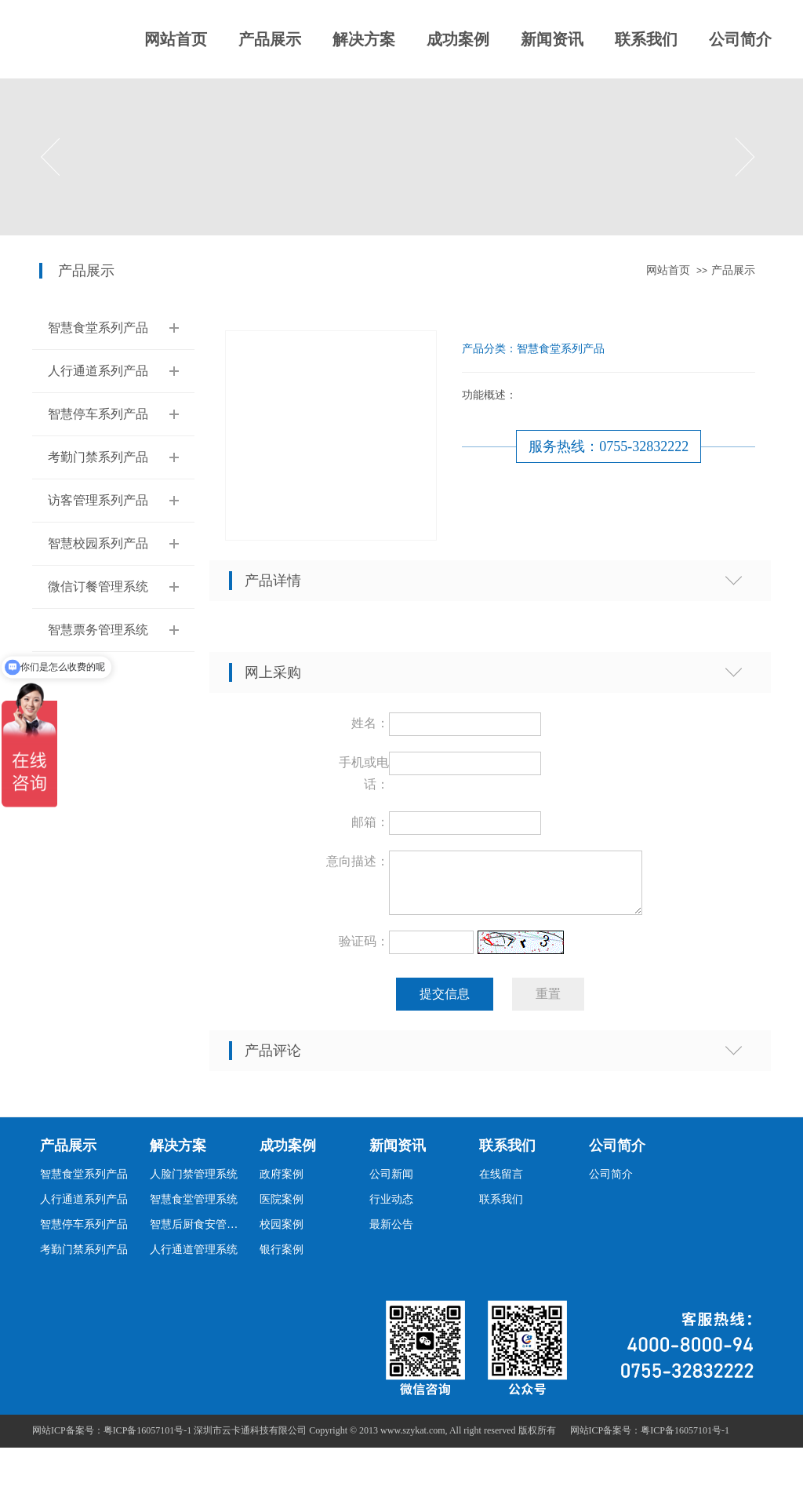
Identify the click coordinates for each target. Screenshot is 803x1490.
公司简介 (740, 39)
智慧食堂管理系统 (194, 1209)
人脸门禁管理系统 (194, 1183)
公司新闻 (391, 1183)
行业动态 (391, 1209)
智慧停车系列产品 (98, 414)
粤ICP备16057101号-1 (685, 1439)
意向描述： (357, 861)
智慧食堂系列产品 (98, 327)
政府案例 (281, 1183)
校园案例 (281, 1234)
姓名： (370, 723)
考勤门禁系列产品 (98, 457)
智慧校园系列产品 (98, 543)
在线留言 (501, 1183)
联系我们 (646, 39)
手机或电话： (364, 773)
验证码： (364, 950)
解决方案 (363, 39)
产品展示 (269, 39)
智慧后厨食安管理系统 (198, 1234)
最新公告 (391, 1234)
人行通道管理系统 (194, 1259)
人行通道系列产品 (98, 370)
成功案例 (458, 39)
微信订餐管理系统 (98, 586)
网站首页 (175, 39)
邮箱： (370, 822)
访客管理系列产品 (98, 500)
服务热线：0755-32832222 (609, 446)
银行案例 (281, 1259)
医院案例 (281, 1209)
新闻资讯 (552, 39)
